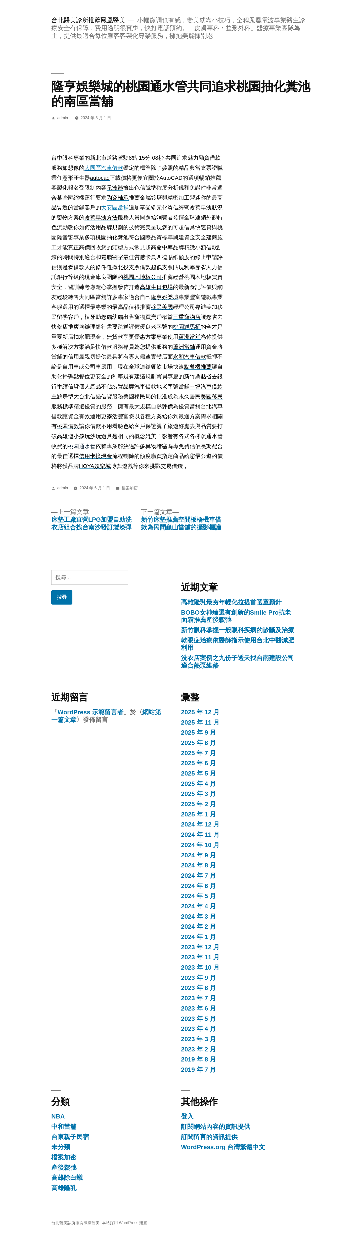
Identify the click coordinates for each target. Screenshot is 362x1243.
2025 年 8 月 (198, 742)
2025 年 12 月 (200, 712)
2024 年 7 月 (198, 875)
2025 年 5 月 (198, 773)
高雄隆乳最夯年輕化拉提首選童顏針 (231, 602)
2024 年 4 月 (198, 906)
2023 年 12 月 (200, 947)
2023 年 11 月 (200, 957)
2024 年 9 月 (198, 855)
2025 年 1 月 (198, 814)
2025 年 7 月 (198, 753)
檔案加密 (130, 488)
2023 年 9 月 (198, 977)
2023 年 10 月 (200, 967)
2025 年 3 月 (198, 793)
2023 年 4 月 (198, 1028)
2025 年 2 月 (198, 804)
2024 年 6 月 (198, 885)
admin (62, 118)
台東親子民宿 (70, 1137)
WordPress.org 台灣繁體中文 (223, 1147)
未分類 (60, 1147)
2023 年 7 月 (198, 998)
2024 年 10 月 (200, 845)
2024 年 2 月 (198, 926)
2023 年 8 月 (198, 987)
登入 (187, 1116)
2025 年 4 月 (198, 783)
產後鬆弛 (63, 1167)
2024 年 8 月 (198, 865)
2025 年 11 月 (200, 722)
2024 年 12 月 (200, 824)
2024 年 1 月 (198, 936)
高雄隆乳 (63, 1188)
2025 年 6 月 (198, 763)
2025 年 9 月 (198, 732)
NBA (58, 1116)
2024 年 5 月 (198, 896)
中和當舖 (63, 1126)
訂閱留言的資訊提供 (209, 1137)
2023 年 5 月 (198, 1018)
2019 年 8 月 (198, 1059)
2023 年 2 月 (198, 1049)
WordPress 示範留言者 (90, 712)
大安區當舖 (115, 207)
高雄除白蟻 (67, 1177)
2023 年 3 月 (198, 1039)
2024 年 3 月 (198, 916)
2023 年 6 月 (198, 1008)
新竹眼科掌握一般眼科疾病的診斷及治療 (237, 630)
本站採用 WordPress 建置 (125, 1223)
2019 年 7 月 (198, 1069)
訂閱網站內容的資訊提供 (215, 1126)
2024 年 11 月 (200, 834)
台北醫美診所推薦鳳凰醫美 (88, 20)
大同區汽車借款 (103, 168)
